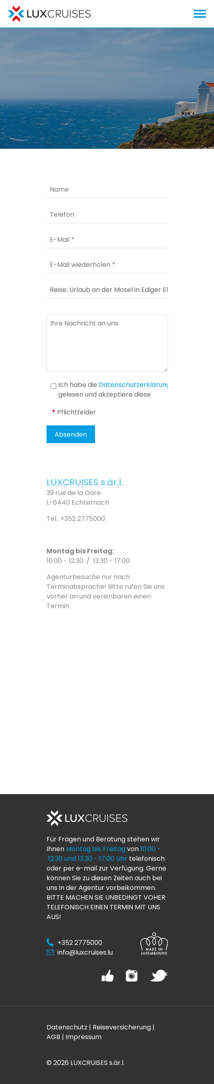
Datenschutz (67, 1027)
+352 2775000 (82, 531)
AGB (53, 1037)
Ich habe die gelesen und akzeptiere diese (114, 389)
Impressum (84, 1037)
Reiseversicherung (122, 1027)
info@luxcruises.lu (85, 952)
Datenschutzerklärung (134, 384)
